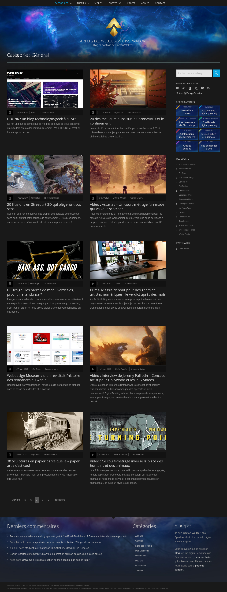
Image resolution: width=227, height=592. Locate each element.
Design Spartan (18, 554)
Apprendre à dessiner (187, 164)
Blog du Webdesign (186, 177)
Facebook (190, 88)
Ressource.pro (184, 217)
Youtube (208, 88)
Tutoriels (139, 570)
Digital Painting (121, 369)
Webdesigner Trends (187, 230)
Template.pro (184, 221)
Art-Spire (182, 173)
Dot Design (183, 186)
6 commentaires (50, 454)
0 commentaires (47, 112)
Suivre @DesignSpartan (189, 93)
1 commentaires (136, 197)
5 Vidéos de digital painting (211, 123)
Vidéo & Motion (119, 197)
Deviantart (184, 88)
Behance (178, 88)
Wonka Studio (184, 234)
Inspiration (118, 112)
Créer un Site (184, 249)
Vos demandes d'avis (211, 147)
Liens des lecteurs (143, 546)
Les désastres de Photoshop (188, 123)
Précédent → (61, 499)
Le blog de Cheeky (186, 204)
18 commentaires (51, 197)
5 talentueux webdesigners (188, 135)
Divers (33, 112)
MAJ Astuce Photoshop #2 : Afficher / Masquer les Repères (57, 548)
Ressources (140, 565)
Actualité (139, 536)
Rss (196, 88)
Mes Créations (142, 551)
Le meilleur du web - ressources (188, 111)
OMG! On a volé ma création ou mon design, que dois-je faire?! (67, 554)
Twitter (202, 88)
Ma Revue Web (185, 208)
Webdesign (34, 283)
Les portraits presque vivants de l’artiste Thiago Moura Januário (66, 542)
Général (139, 541)
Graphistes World (185, 195)
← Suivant (14, 499)
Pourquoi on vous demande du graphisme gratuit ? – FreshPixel (44, 536)
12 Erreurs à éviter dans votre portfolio (106, 536)
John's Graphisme (186, 199)
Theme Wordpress (186, 225)
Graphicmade (184, 191)
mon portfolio (202, 557)
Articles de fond (188, 147)
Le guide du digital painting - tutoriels (211, 111)
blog (177, 553)
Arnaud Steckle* (185, 169)
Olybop (182, 212)
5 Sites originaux (211, 135)
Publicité (139, 561)
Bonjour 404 (183, 182)
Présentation (141, 555)
